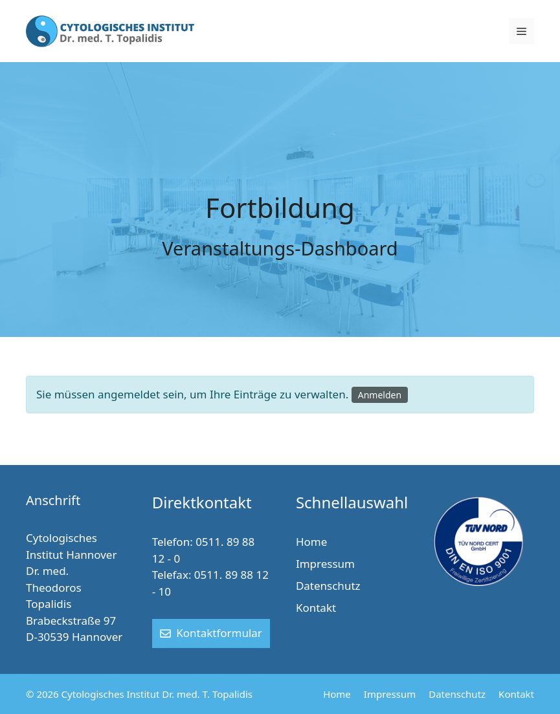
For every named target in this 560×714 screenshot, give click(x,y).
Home (311, 541)
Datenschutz (328, 585)
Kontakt (316, 607)
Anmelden (379, 395)
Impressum (325, 563)
